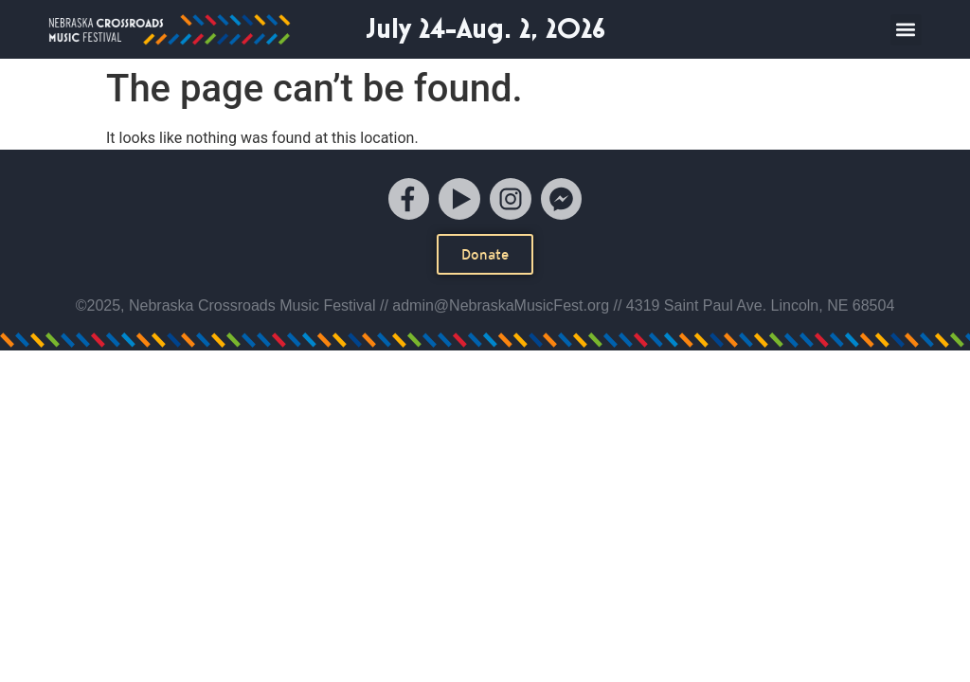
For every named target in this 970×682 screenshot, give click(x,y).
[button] (906, 29)
